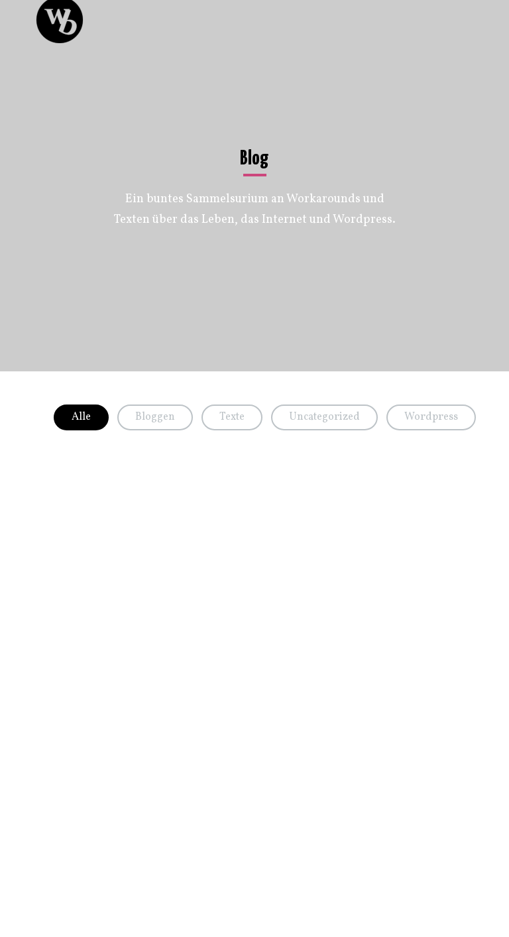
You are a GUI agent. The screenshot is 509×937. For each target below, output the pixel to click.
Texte (232, 417)
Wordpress (431, 417)
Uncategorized (324, 417)
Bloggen (155, 417)
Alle (81, 417)
